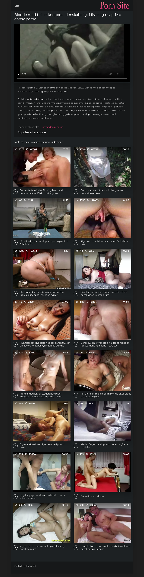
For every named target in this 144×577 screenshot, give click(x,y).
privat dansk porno (52, 127)
